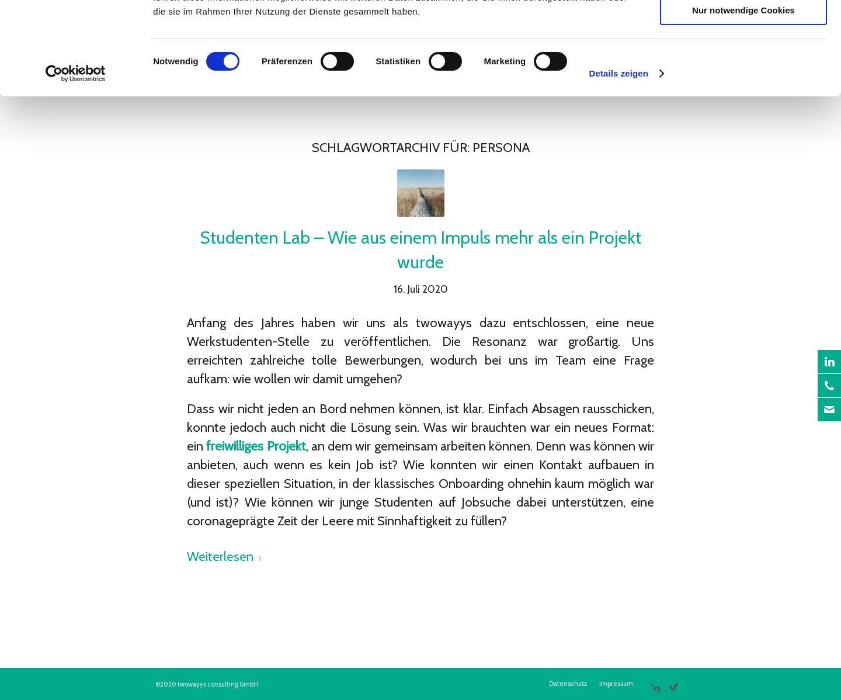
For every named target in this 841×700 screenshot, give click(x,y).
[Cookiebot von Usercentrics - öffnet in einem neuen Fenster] (76, 160)
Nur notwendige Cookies (743, 97)
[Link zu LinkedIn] (655, 683)
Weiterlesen (225, 556)
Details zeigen (618, 160)
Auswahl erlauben (743, 63)
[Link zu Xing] (673, 683)
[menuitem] (568, 684)
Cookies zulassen (743, 29)
